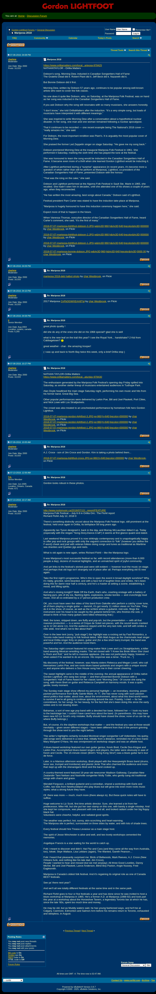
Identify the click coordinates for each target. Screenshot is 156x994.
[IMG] (10, 957)
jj (8, 320)
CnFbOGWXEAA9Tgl (73, 301)
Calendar (73, 38)
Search (137, 38)
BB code (12, 953)
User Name (110, 29)
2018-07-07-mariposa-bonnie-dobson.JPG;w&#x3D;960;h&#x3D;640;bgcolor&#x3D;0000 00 (94, 251)
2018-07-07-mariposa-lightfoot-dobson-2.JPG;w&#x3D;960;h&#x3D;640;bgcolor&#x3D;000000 (96, 234)
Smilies (11, 955)
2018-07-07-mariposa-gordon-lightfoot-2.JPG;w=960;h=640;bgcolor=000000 (85, 422)
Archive (145, 980)
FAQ (14, 38)
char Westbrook (55, 228)
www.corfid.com (132, 980)
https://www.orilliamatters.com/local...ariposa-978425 (72, 65)
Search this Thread (138, 50)
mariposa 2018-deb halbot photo (61, 276)
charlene (12, 59)
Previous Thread (72, 931)
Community (41, 38)
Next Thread (87, 931)
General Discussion (46, 30)
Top (153, 980)
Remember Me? (141, 30)
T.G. (10, 477)
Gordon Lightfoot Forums (23, 30)
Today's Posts (104, 38)
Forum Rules (14, 964)
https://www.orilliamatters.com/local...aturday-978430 (72, 376)
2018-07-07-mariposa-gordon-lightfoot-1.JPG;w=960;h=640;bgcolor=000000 (85, 427)
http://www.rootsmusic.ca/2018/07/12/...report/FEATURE (74, 510)
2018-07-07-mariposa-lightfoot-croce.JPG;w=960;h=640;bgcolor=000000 (83, 458)
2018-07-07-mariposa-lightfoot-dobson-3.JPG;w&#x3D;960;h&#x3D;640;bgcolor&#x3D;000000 (96, 226)
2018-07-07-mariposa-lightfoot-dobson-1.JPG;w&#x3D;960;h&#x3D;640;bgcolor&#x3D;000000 (96, 243)
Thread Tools (117, 50)
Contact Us (116, 980)
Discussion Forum (37, 15)
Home (21, 15)
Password (109, 33)
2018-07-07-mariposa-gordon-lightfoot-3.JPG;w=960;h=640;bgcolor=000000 (85, 416)
